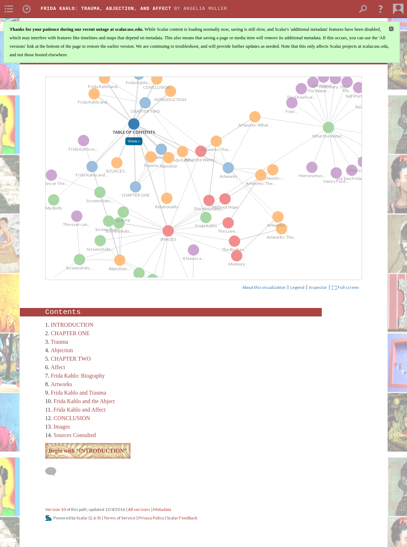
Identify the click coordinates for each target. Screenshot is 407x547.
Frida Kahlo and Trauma (78, 393)
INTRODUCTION (72, 325)
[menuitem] (9, 9)
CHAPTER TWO (71, 359)
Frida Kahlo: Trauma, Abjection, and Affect (106, 8)
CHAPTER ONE (70, 333)
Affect (58, 367)
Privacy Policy (151, 517)
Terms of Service (119, 517)
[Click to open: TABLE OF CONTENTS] (141, 146)
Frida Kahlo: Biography (78, 376)
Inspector (318, 287)
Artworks (61, 384)
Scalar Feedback (182, 517)
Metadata (162, 509)
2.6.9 (94, 517)
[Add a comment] (54, 471)
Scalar (82, 517)
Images (62, 427)
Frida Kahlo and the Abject (84, 401)
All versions (139, 509)
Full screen (345, 287)
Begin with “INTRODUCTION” (88, 451)
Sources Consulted (75, 435)
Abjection (62, 350)
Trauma (59, 342)
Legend (297, 287)
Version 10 (55, 509)
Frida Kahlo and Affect (79, 410)
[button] (380, 9)
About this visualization (264, 287)
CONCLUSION (72, 418)
